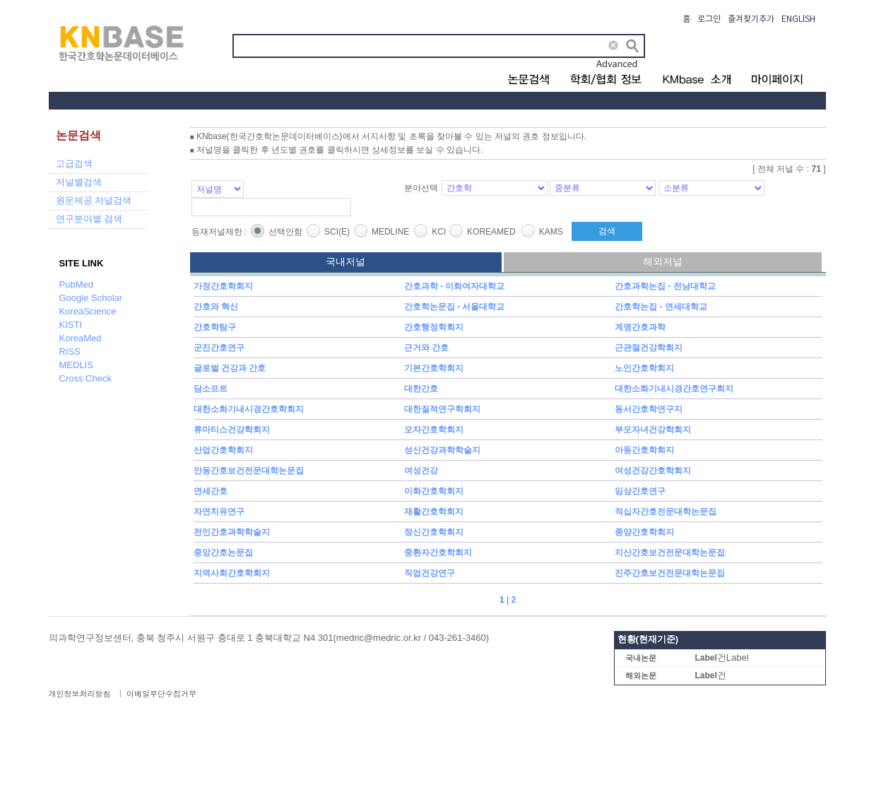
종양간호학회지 (644, 532)
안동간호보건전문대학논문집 (249, 471)
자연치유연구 (219, 512)
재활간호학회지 (433, 512)
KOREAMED (491, 232)
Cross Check (85, 378)
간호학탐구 (215, 327)
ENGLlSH (798, 19)
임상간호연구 (640, 491)
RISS (70, 351)
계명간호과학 (640, 327)
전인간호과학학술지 (232, 532)
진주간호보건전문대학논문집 (670, 573)
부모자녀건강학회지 (653, 430)
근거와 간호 (426, 348)
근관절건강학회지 (649, 348)
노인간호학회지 (644, 368)
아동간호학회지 (644, 450)
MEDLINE (390, 232)
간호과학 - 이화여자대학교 (454, 286)
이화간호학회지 (433, 491)
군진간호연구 (219, 348)
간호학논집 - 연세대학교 (661, 307)
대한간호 (421, 389)
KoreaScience (88, 311)
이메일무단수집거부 (161, 693)
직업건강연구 (429, 573)
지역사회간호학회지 (232, 573)
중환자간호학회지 (438, 552)
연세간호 (211, 491)
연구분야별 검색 (89, 218)
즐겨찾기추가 (751, 19)
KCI (439, 232)
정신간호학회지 (433, 532)
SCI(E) (337, 232)
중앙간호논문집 (223, 552)
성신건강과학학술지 (442, 450)
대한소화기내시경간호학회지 (249, 409)
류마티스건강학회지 (232, 430)
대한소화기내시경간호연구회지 (674, 389)
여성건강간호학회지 (653, 471)
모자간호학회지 (433, 430)
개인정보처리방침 (80, 693)
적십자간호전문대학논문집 (665, 512)
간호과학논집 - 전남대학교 (665, 286)
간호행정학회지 (433, 327)
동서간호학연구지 (649, 409)
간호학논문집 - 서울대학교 (454, 307)
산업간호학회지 (223, 450)
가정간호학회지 (223, 286)
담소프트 (211, 389)
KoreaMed (80, 338)
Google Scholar (91, 298)
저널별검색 (79, 182)
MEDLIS (76, 365)
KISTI (71, 324)
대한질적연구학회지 (442, 409)
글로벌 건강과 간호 (230, 368)
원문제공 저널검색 (94, 200)
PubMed (76, 284)
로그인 (709, 19)
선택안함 (285, 232)
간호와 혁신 (216, 307)
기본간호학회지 (433, 368)
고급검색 (74, 163)
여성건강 (421, 471)
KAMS (551, 232)
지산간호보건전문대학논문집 (670, 552)
